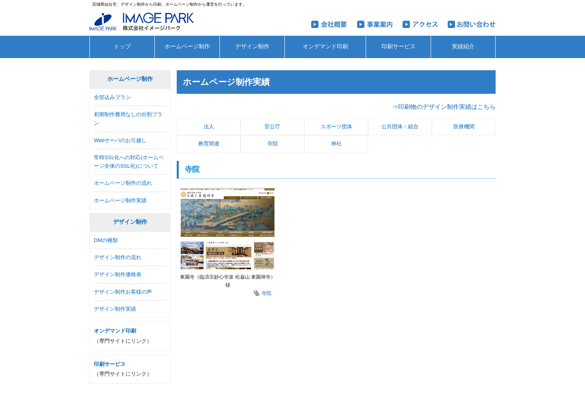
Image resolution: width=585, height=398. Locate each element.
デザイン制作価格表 (117, 274)
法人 (209, 126)
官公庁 (272, 126)
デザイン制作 (252, 46)
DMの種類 (106, 240)
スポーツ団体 (336, 126)
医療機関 (463, 126)
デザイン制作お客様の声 (123, 292)
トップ (122, 46)
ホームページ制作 (187, 46)
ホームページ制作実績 (120, 200)
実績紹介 (463, 46)
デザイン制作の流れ (117, 257)
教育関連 (208, 144)
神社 (336, 144)
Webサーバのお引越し (120, 140)
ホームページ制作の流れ (123, 183)
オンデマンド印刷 (325, 46)
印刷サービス (398, 46)
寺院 (272, 144)
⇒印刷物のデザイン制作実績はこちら (444, 106)
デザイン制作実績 (115, 309)
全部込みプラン (112, 97)
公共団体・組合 (399, 126)
